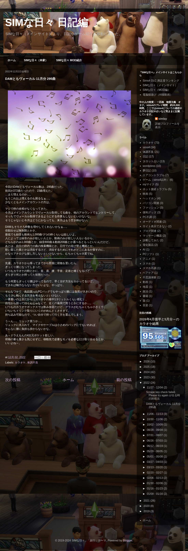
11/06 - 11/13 (155, 414)
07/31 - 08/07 (155, 435)
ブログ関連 (149, 230)
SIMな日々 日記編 (46, 22)
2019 (147, 511)
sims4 (146, 147)
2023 (147, 377)
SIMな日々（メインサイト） (160, 85)
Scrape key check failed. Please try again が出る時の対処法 (163, 395)
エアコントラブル (154, 175)
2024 (147, 372)
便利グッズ (149, 212)
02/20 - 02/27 (155, 472)
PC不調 (147, 217)
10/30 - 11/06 (155, 419)
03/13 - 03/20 (155, 467)
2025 (147, 366)
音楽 (145, 305)
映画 (145, 193)
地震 (145, 286)
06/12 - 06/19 (155, 445)
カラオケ (20, 362)
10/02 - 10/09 (155, 424)
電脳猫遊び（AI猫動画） (158, 94)
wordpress (149, 165)
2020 (147, 505)
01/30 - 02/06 (155, 483)
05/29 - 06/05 (155, 451)
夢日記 (147, 170)
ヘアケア (148, 272)
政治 (145, 291)
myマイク (149, 184)
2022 (147, 382)
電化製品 (148, 244)
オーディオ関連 (152, 221)
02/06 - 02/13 (155, 477)
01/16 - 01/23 (155, 488)
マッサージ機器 (152, 235)
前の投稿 (124, 380)
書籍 (145, 296)
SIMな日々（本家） (36, 60)
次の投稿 (12, 380)
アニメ (147, 258)
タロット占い (151, 161)
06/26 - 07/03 (155, 440)
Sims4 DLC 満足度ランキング (161, 80)
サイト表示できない (155, 226)
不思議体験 (149, 277)
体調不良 (32, 362)
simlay (162, 118)
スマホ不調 (149, 268)
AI (144, 249)
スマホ (147, 263)
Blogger (127, 540)
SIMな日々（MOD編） (156, 89)
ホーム (12, 60)
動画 (145, 282)
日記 (145, 156)
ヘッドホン (149, 198)
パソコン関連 (151, 203)
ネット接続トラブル (155, 189)
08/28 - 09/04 (155, 429)
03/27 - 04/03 (155, 461)
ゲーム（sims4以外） (156, 179)
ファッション (151, 207)
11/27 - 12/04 (155, 387)
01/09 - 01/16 (155, 493)
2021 (147, 500)
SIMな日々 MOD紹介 (69, 60)
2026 (147, 361)
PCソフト (149, 254)
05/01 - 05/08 (155, 456)
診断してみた (151, 240)
